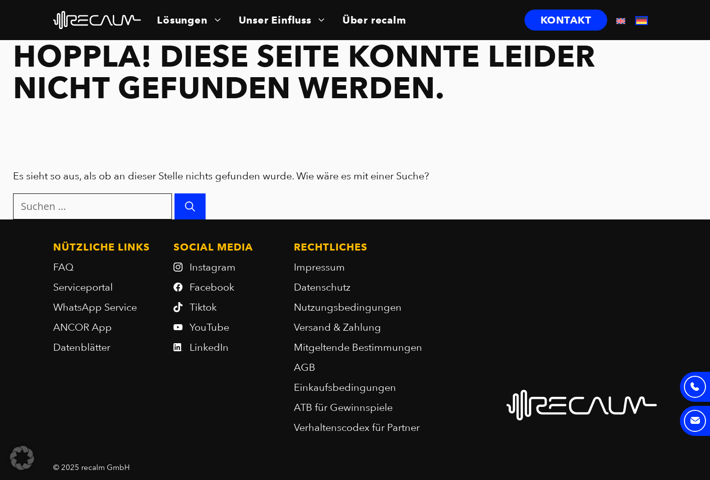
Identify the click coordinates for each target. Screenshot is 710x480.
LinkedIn (209, 347)
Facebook (212, 287)
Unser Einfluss (282, 20)
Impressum (319, 267)
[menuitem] (620, 20)
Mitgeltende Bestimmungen (358, 347)
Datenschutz (322, 287)
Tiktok (203, 307)
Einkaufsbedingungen (345, 387)
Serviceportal (83, 287)
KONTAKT (566, 20)
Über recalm (374, 20)
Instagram (213, 267)
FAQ (63, 267)
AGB (304, 367)
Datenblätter (81, 347)
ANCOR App (82, 327)
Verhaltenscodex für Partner (357, 427)
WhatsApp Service (95, 307)
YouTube (209, 327)
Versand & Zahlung (337, 327)
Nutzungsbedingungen (348, 307)
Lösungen (189, 20)
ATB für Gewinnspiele (343, 407)
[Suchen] (190, 206)
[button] (22, 458)
